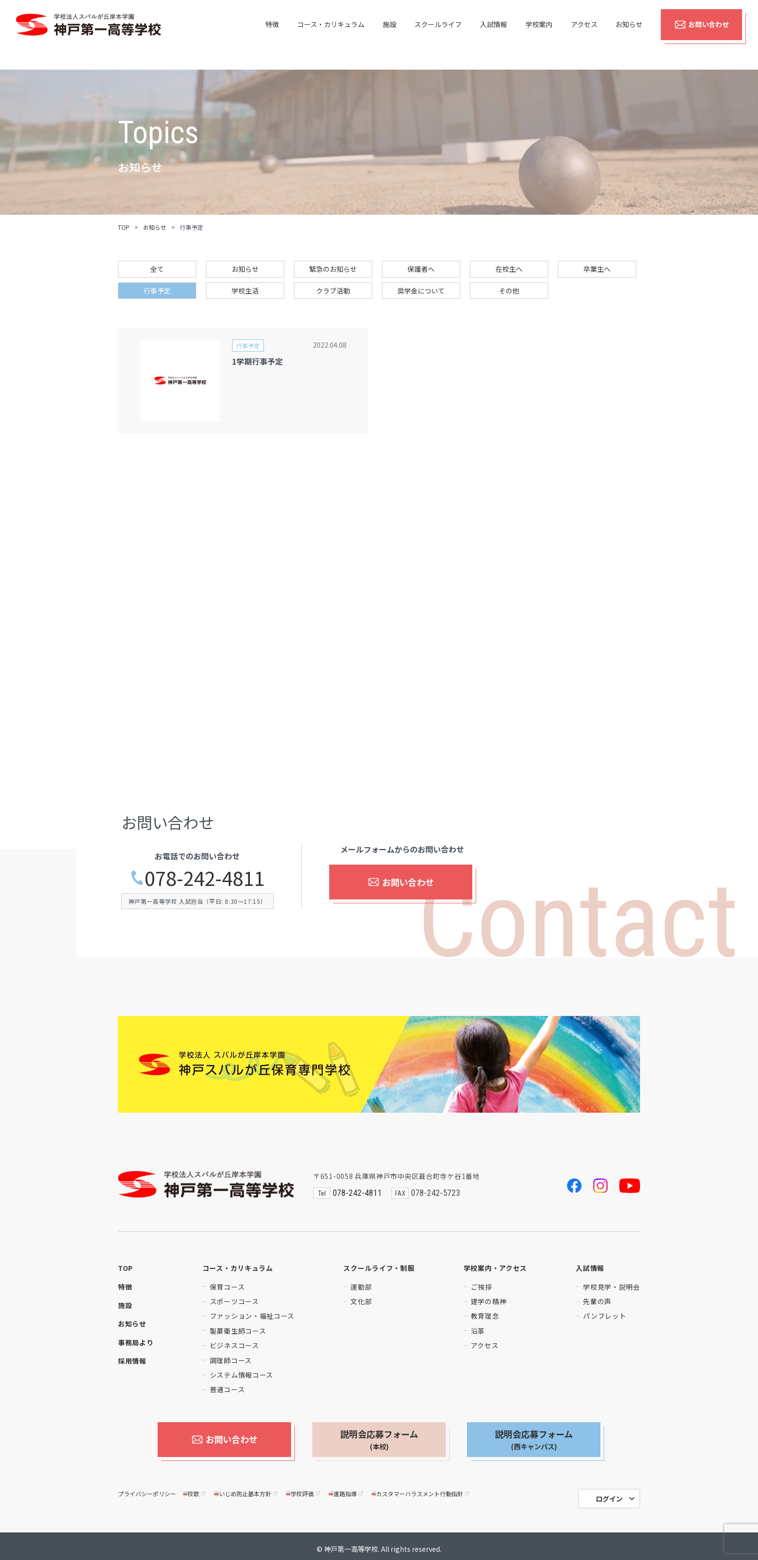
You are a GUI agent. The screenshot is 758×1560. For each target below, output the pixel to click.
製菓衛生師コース (238, 1331)
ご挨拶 (481, 1287)
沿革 (478, 1331)
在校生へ (509, 269)
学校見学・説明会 (611, 1287)
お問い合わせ (701, 35)
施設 (389, 35)
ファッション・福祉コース (252, 1316)
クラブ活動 (333, 290)
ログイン (609, 1493)
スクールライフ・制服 (378, 1268)
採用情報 (132, 1361)
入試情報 (493, 35)
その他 (509, 290)
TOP (124, 227)
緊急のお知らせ (333, 269)
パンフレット (604, 1316)
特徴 (272, 35)
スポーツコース (234, 1301)
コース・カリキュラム (330, 35)
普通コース (227, 1389)
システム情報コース (241, 1375)
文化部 (361, 1301)
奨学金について (421, 290)
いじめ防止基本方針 (246, 1488)
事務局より (136, 1342)
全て (157, 269)
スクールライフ (438, 35)
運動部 (361, 1287)
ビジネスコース (234, 1345)
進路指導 (346, 1488)
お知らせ (628, 35)
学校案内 (539, 35)
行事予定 (157, 290)
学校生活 (245, 290)
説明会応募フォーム (379, 1440)
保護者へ (421, 269)
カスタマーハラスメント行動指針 (421, 1488)
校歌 (195, 1488)
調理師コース (231, 1360)
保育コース (227, 1287)
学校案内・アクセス (495, 1268)
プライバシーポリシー (147, 1488)
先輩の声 (597, 1301)
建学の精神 (489, 1301)
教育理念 (485, 1316)
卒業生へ (597, 269)
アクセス (584, 35)
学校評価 (303, 1488)
